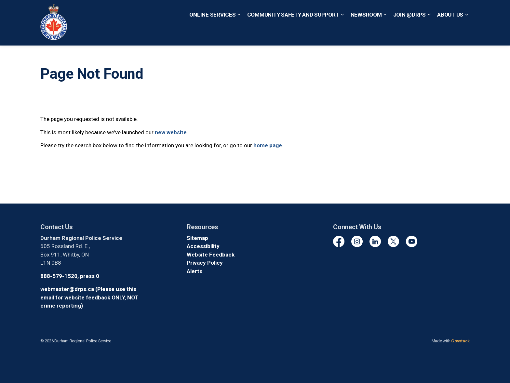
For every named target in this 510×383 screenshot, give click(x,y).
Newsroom (366, 34)
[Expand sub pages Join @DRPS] (429, 34)
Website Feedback (211, 254)
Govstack (460, 340)
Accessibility (203, 246)
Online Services (212, 34)
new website (171, 132)
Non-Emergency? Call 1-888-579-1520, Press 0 (396, 11)
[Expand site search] (463, 11)
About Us (450, 34)
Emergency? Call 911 (308, 11)
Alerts (194, 271)
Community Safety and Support (293, 34)
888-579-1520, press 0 (69, 276)
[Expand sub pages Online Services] (239, 34)
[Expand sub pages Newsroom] (385, 34)
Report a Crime (192, 11)
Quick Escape (261, 11)
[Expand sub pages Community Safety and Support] (342, 34)
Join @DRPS (409, 34)
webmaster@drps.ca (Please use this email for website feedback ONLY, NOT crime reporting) (89, 297)
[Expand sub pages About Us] (466, 34)
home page (267, 145)
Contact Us (227, 11)
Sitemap (197, 238)
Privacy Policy (205, 262)
